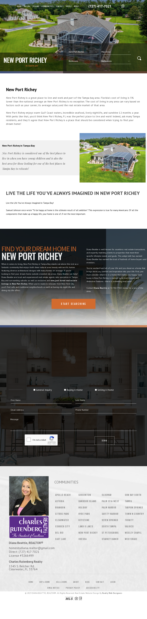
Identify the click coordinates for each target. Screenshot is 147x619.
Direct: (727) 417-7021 (24, 552)
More (76, 6)
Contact (60, 6)
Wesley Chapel (133, 532)
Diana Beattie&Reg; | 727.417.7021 (100, 6)
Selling (36, 6)
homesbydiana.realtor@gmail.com (32, 548)
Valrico (129, 526)
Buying (27, 6)
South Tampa (109, 526)
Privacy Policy (73, 588)
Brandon (60, 507)
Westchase (131, 539)
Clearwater (62, 520)
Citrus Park (62, 513)
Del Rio (59, 532)
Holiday (83, 507)
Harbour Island (87, 501)
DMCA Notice (53, 588)
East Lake (60, 539)
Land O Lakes (86, 526)
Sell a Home (61, 582)
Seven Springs (110, 520)
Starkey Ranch (110, 539)
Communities (48, 6)
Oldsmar (107, 495)
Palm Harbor (109, 507)
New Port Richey (88, 532)
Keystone (84, 520)
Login (113, 582)
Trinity (129, 520)
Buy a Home (44, 582)
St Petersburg (110, 532)
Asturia (59, 501)
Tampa (128, 501)
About (69, 6)
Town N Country (134, 513)
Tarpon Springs (134, 507)
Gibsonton (85, 495)
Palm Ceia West (110, 501)
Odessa (83, 539)
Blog (87, 582)
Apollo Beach (63, 495)
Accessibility (93, 588)
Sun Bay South (133, 495)
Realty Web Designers (112, 593)
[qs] (116, 52)
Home (19, 6)
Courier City (62, 526)
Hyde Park (84, 513)
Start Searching (73, 303)
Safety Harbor (110, 513)
